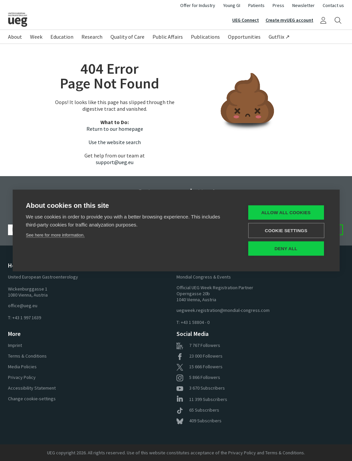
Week (36, 36)
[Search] (338, 20)
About (15, 36)
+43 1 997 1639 (26, 318)
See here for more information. (55, 235)
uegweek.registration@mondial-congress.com (223, 310)
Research (91, 36)
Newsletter (303, 5)
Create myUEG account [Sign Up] (289, 20)
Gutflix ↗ (279, 36)
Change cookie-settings (32, 399)
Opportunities (244, 36)
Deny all (286, 248)
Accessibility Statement (32, 388)
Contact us (333, 5)
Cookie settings (286, 230)
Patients (256, 5)
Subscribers (201, 388)
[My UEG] (323, 20)
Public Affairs (167, 36)
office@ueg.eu (22, 306)
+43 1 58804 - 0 (195, 322)
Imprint (15, 345)
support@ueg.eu (114, 162)
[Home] (92, 20)
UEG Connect (245, 20)
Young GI (231, 5)
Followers (198, 345)
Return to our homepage (114, 128)
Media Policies (22, 367)
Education (61, 36)
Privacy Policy (22, 377)
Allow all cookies (286, 212)
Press (278, 5)
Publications (205, 36)
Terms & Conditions (27, 356)
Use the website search (114, 142)
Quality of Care (127, 36)
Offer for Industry (197, 5)
